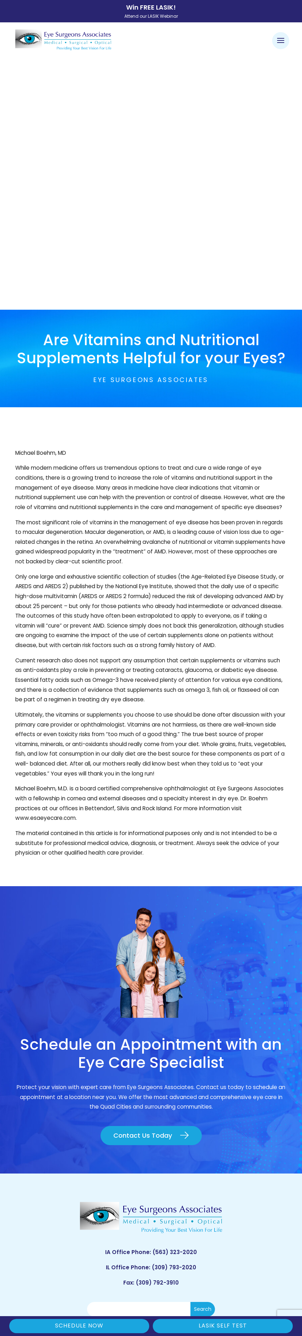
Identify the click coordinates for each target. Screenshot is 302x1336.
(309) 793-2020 (174, 1016)
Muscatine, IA (222, 1211)
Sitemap (200, 1297)
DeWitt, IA (223, 1222)
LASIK (79, 1211)
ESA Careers (79, 1244)
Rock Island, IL (222, 1200)
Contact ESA (79, 1222)
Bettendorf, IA (222, 1179)
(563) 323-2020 (174, 1001)
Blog (79, 1233)
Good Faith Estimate (154, 1297)
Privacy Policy (226, 1287)
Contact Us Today (142, 883)
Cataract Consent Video (79, 1200)
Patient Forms (79, 1179)
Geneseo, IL (222, 1190)
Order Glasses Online (79, 1190)
